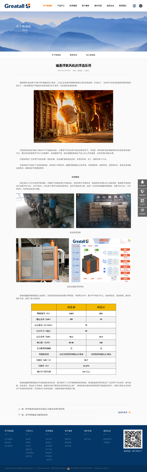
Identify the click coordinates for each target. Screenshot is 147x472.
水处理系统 (30, 453)
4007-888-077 (137, 451)
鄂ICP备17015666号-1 (59, 468)
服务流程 (68, 442)
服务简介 (68, 439)
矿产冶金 (49, 449)
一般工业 (49, 460)
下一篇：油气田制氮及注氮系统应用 (33, 415)
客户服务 (85, 6)
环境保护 (49, 456)
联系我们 (122, 6)
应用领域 (73, 6)
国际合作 (29, 449)
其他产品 (29, 456)
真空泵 (28, 446)
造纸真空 (49, 453)
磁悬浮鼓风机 (71, 165)
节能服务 (106, 442)
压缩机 (28, 442)
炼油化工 (49, 442)
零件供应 (68, 446)
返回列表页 (122, 412)
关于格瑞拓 (47, 6)
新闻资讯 (73, 55)
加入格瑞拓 (90, 55)
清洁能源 (49, 446)
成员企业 (110, 6)
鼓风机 (28, 439)
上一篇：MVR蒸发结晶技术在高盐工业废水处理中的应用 (41, 409)
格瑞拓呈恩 (107, 439)
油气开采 (49, 439)
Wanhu (106, 468)
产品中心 (61, 6)
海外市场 (98, 6)
